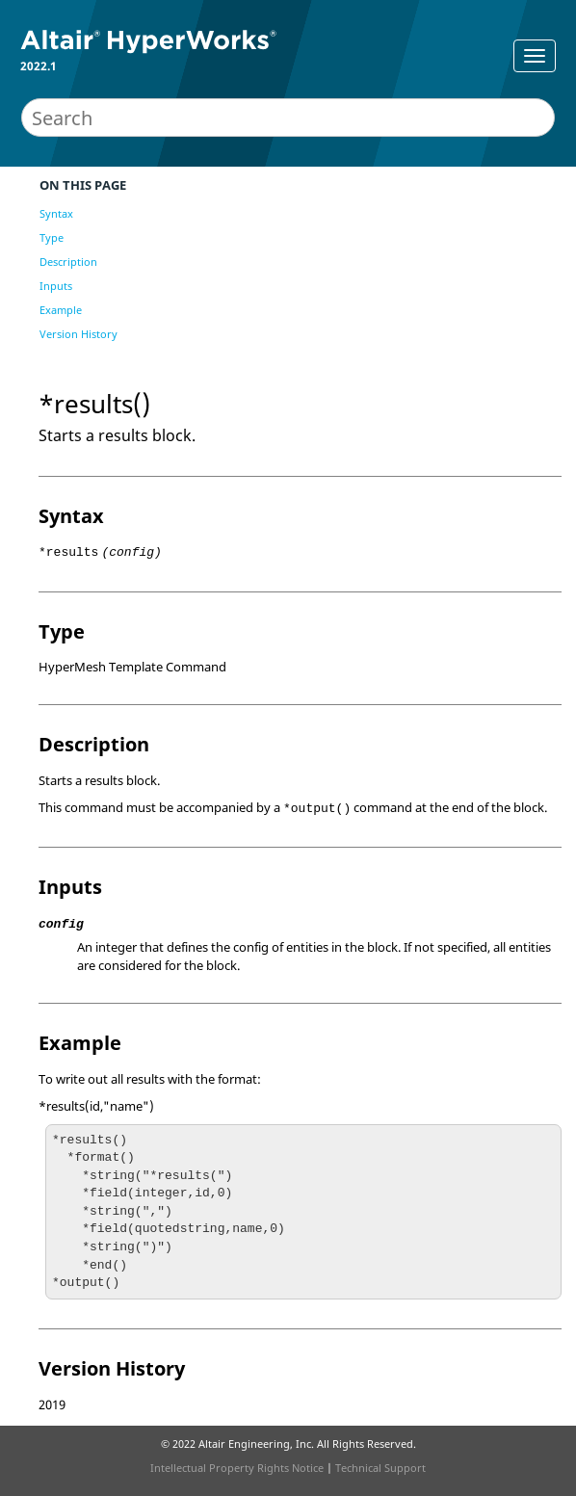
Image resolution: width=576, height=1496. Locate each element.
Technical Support (380, 1467)
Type (51, 237)
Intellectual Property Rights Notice (237, 1467)
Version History (78, 334)
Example (60, 309)
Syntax (56, 213)
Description (68, 261)
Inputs (55, 285)
